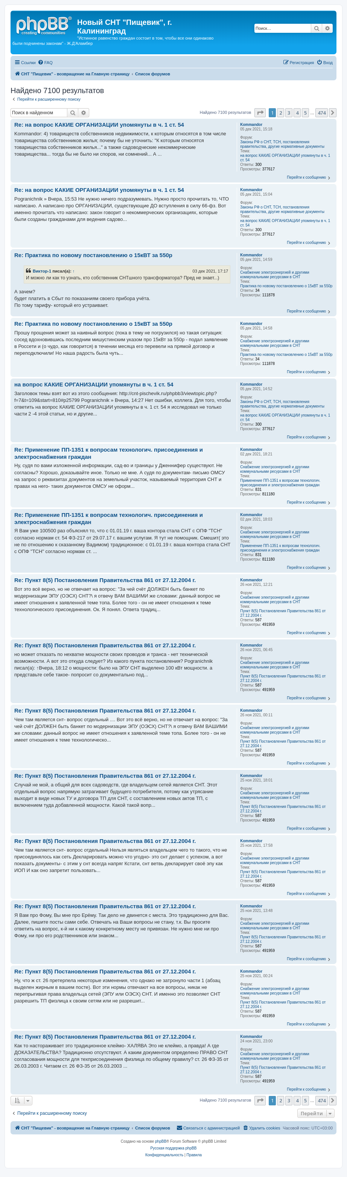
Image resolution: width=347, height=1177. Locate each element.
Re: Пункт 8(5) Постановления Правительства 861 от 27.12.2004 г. (105, 580)
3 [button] (289, 112)
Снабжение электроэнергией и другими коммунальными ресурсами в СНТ (274, 274)
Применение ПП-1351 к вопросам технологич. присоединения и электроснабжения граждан (280, 482)
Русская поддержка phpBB (173, 1148)
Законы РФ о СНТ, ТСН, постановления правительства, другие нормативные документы (282, 144)
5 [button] (305, 112)
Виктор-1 (42, 271)
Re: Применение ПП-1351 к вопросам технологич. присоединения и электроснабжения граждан (108, 453)
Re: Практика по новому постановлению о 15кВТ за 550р (93, 255)
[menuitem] (45, 62)
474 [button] (322, 112)
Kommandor (251, 125)
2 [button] (280, 112)
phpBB (160, 1141)
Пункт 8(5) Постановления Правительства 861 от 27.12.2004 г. (283, 613)
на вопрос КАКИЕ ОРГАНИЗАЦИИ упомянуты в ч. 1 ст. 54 (285, 157)
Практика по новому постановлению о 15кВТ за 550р (286, 286)
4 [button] (297, 112)
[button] (260, 112)
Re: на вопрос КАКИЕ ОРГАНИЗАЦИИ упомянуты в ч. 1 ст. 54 (99, 124)
